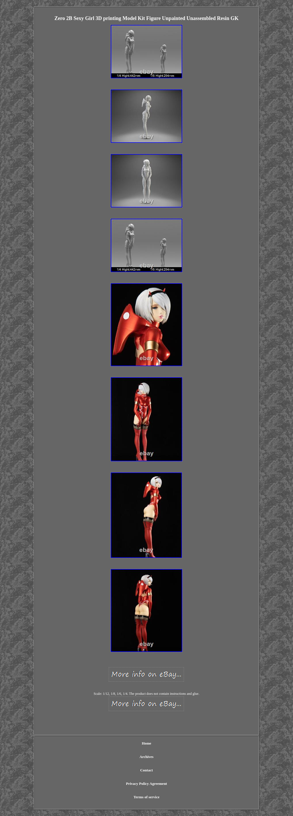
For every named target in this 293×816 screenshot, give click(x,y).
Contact (146, 770)
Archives (147, 757)
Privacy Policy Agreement (146, 783)
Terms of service (147, 797)
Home (146, 743)
